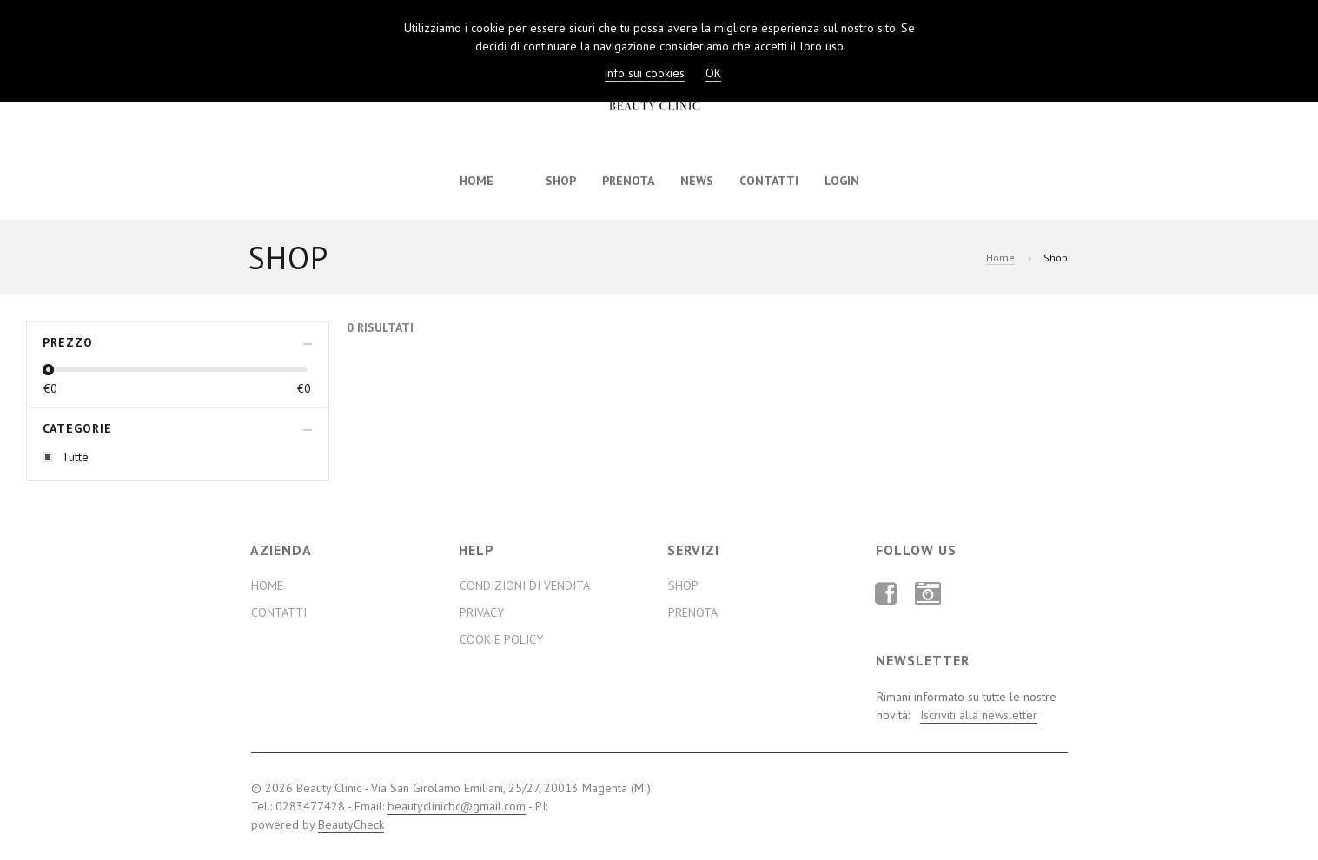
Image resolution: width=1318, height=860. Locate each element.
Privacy (482, 612)
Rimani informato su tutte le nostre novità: (966, 706)
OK (713, 73)
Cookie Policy (501, 639)
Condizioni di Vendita (525, 585)
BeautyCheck (351, 824)
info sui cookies (645, 73)
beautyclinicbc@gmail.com (456, 806)
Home (476, 181)
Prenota (628, 181)
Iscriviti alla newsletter (978, 715)
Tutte (75, 457)
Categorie (77, 428)
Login (842, 181)
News (696, 181)
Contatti (768, 181)
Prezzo (68, 342)
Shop (561, 181)
